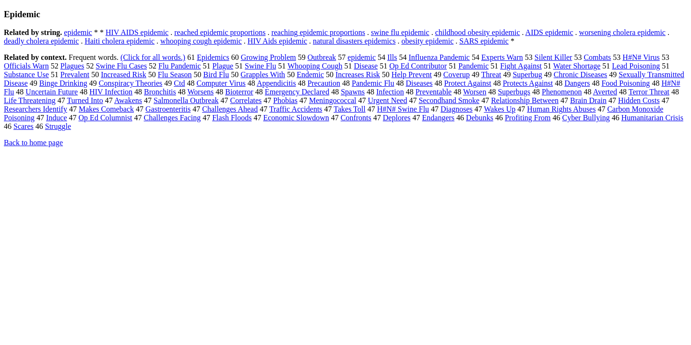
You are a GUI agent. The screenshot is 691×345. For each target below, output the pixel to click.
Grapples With (262, 74)
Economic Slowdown (296, 118)
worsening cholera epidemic (622, 32)
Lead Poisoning (636, 66)
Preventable (434, 92)
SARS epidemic (484, 41)
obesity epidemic (427, 41)
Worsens (201, 92)
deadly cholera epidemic (41, 41)
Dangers (577, 83)
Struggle (58, 126)
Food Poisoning (625, 83)
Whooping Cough (314, 66)
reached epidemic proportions (219, 32)
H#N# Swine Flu (403, 109)
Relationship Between (525, 100)
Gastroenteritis (168, 109)
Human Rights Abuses (561, 109)
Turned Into (85, 100)
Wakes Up (499, 109)
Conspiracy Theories (131, 83)
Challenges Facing (172, 118)
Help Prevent (412, 74)
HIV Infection (110, 92)
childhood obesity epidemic (477, 32)
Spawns (353, 92)
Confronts (356, 118)
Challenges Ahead (230, 109)
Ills (392, 57)
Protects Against (528, 83)
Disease (366, 66)
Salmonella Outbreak (186, 100)
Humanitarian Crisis (652, 118)
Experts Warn (502, 57)
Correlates (246, 100)
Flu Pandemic (179, 66)
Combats (597, 57)
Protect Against (467, 83)
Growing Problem (268, 57)
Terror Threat (649, 92)
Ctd (179, 83)
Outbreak (322, 57)
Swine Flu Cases (121, 66)
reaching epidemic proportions (318, 32)
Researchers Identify (35, 109)
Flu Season (175, 74)
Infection (390, 92)
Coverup (456, 74)
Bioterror (239, 92)
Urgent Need (387, 100)
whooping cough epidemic (201, 41)
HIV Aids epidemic (277, 41)
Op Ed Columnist (105, 118)
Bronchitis (160, 92)
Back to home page (33, 142)
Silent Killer (553, 57)
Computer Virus (220, 83)
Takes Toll (349, 109)
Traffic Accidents (295, 109)
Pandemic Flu (373, 83)
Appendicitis (276, 83)
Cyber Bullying (586, 118)
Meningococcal (333, 100)
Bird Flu (216, 74)
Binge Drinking (63, 83)
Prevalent (74, 74)
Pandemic (473, 66)
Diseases (419, 83)
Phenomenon (562, 92)
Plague (223, 66)
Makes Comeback (106, 109)
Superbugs (514, 92)
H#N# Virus (640, 57)
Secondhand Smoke (448, 100)
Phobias (285, 100)
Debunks (479, 118)
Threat (491, 74)
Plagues (72, 66)
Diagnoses (457, 109)
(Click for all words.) (152, 57)
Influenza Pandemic (439, 57)
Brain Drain (588, 100)
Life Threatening (30, 100)
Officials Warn (26, 66)
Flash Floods (231, 118)
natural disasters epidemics (354, 41)
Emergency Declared (297, 92)
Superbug (527, 74)
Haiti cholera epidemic (119, 41)
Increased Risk (123, 74)
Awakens (128, 100)
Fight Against (521, 66)
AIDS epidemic (549, 32)
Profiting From (528, 118)
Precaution (324, 83)
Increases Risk (357, 74)
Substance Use (26, 74)
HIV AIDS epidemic (137, 32)
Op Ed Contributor (418, 66)
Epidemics (213, 57)
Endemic (310, 74)
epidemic (78, 32)
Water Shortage (577, 66)
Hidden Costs (639, 100)
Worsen (474, 92)
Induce (56, 118)
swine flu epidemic (400, 32)
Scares (23, 126)
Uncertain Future (51, 92)
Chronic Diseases (581, 74)
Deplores (397, 118)
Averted (605, 92)
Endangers (438, 118)
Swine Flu (260, 66)
